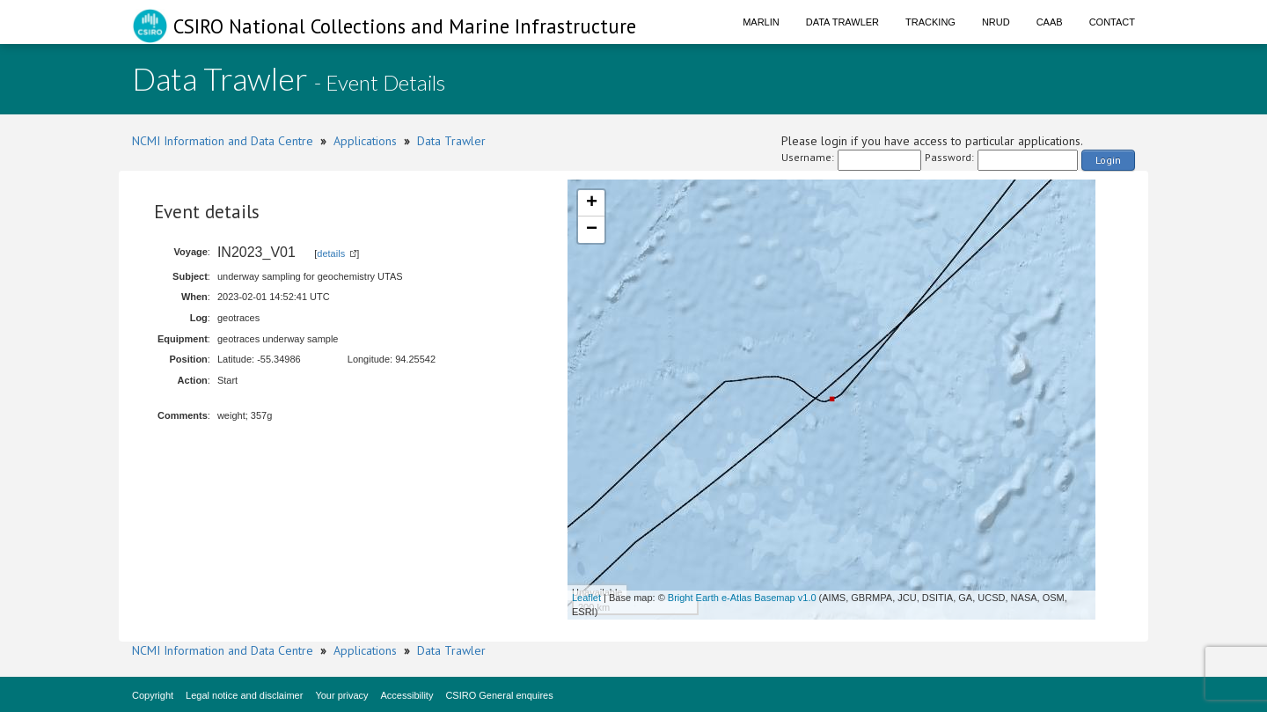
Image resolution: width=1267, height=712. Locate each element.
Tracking (930, 22)
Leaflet (586, 597)
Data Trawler (842, 22)
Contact (1112, 22)
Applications (365, 141)
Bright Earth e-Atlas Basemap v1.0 (742, 597)
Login (1108, 159)
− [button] (591, 230)
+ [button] (591, 203)
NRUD (996, 22)
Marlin (761, 22)
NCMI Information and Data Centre (222, 141)
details (331, 253)
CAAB (1049, 22)
